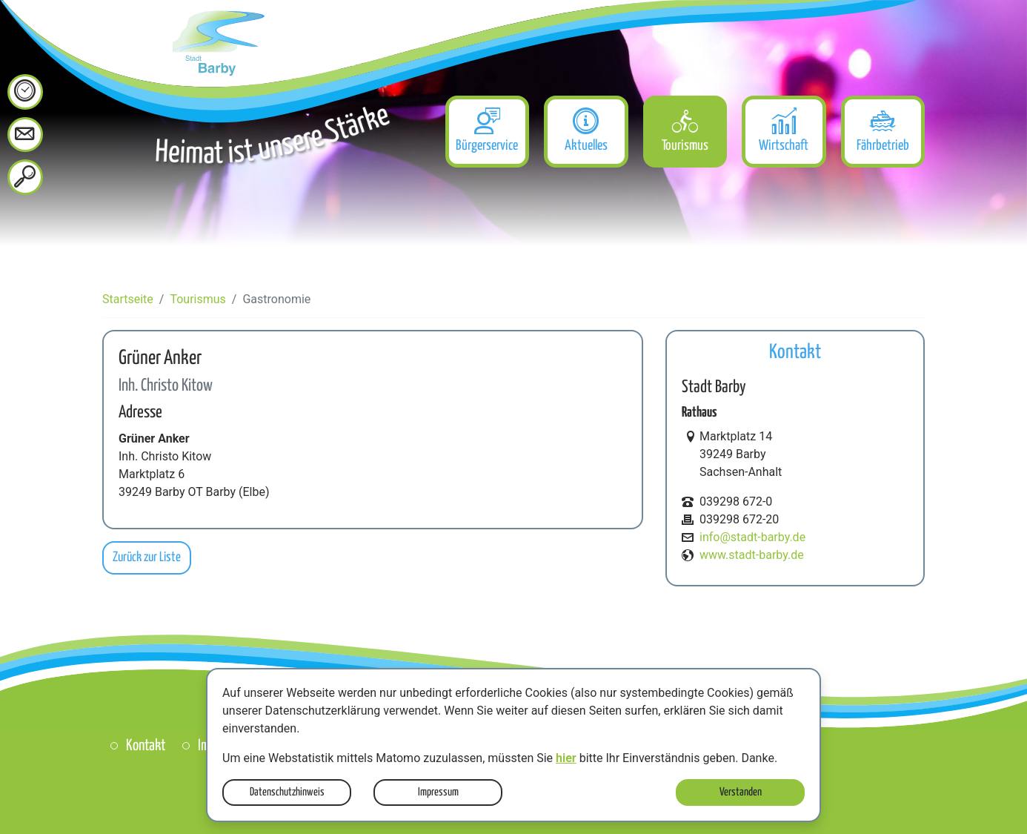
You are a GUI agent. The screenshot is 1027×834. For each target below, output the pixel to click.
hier (566, 758)
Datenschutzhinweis (287, 792)
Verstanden (740, 792)
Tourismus (197, 299)
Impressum (438, 792)
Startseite (127, 299)
